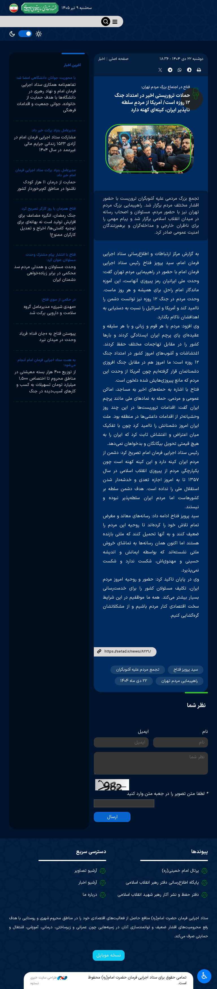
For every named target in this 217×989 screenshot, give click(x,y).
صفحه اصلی (118, 59)
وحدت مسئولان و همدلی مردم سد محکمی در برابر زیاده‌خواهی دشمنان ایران (45, 273)
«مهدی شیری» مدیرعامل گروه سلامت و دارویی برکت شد (50, 310)
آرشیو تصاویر (85, 871)
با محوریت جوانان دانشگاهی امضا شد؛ (46, 78)
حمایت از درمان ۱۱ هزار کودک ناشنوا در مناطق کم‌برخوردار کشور (46, 185)
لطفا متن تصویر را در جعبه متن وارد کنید (167, 793)
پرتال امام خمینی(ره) (180, 871)
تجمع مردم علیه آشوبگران (137, 670)
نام (205, 731)
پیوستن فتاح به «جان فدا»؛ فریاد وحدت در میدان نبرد (47, 337)
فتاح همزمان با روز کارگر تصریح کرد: (48, 209)
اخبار (101, 59)
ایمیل (143, 731)
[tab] (73, 65)
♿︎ (204, 976)
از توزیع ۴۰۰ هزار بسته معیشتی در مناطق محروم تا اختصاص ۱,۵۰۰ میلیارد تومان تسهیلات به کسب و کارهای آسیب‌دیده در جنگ (45, 382)
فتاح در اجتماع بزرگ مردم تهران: (165, 87)
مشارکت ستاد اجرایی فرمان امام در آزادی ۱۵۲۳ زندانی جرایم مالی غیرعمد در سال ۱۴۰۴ (45, 143)
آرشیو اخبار (87, 882)
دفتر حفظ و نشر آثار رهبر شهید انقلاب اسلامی (158, 895)
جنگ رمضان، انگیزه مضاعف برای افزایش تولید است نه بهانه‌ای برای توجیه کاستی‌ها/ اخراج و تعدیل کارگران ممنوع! (46, 225)
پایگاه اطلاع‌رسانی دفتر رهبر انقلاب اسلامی (162, 882)
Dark (12, 34)
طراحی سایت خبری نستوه (49, 980)
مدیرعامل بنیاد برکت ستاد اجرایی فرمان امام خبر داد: (45, 173)
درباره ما (90, 895)
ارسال (112, 817)
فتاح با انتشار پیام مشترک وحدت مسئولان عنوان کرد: (51, 257)
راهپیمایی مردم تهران (179, 681)
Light (39, 34)
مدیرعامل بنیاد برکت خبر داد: (53, 130)
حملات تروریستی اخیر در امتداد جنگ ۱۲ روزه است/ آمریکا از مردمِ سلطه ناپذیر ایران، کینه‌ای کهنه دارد (152, 103)
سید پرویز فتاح (185, 670)
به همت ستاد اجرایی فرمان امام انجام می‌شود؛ (47, 362)
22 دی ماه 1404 (133, 681)
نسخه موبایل (108, 955)
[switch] (25, 33)
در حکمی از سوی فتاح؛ (58, 300)
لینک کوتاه (99, 651)
